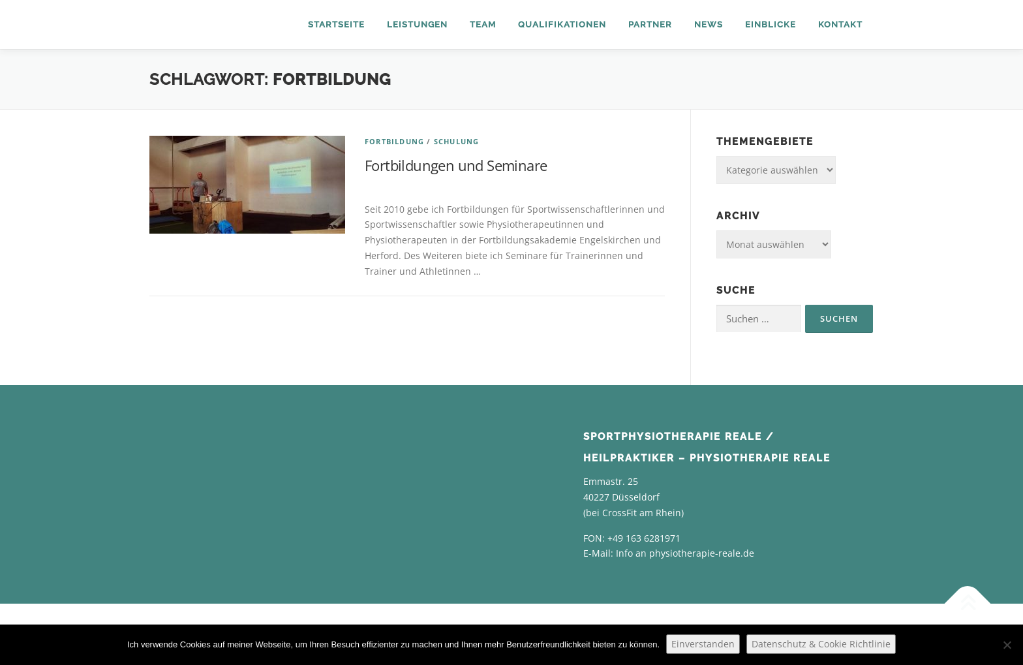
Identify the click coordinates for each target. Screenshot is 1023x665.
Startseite (336, 24)
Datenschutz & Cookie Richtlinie (821, 644)
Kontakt (840, 24)
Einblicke (770, 24)
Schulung (457, 141)
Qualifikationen (562, 24)
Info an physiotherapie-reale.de (685, 553)
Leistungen (417, 24)
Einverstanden (703, 644)
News (708, 24)
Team (483, 24)
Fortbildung (394, 141)
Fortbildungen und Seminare (456, 165)
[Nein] (1006, 644)
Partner (650, 24)
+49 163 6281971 (643, 538)
